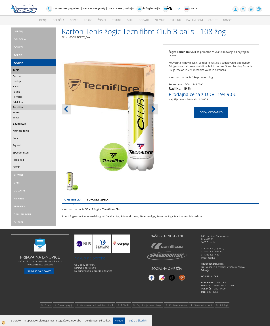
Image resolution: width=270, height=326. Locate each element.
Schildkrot (18, 102)
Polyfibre (18, 96)
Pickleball (18, 159)
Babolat (17, 76)
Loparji (42, 20)
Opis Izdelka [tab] (72, 199)
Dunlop (17, 81)
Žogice (101, 20)
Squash (17, 145)
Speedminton (21, 152)
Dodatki (144, 20)
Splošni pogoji (65, 305)
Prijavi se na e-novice (39, 271)
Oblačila (58, 20)
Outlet (213, 20)
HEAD (16, 86)
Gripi (130, 20)
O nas (48, 305)
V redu (119, 320)
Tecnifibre (18, 107)
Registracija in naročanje (149, 305)
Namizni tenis (21, 131)
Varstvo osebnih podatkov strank (97, 305)
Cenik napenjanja (178, 305)
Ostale (16, 167)
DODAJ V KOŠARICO (211, 112)
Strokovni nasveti (203, 305)
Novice (227, 20)
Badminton (19, 123)
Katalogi (224, 305)
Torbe (88, 20)
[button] (153, 109)
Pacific (16, 91)
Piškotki (125, 305)
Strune (117, 20)
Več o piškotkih (138, 320)
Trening (175, 20)
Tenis (16, 70)
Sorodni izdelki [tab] (98, 199)
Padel (16, 138)
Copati (74, 20)
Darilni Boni (194, 20)
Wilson (16, 112)
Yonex (16, 117)
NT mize (160, 20)
